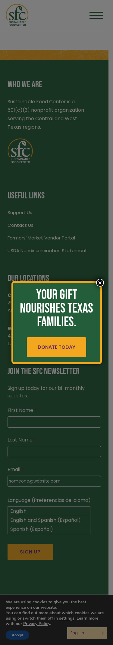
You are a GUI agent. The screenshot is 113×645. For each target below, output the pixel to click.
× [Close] (100, 283)
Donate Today (56, 347)
